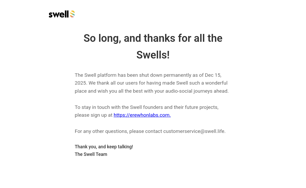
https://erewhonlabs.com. (142, 115)
